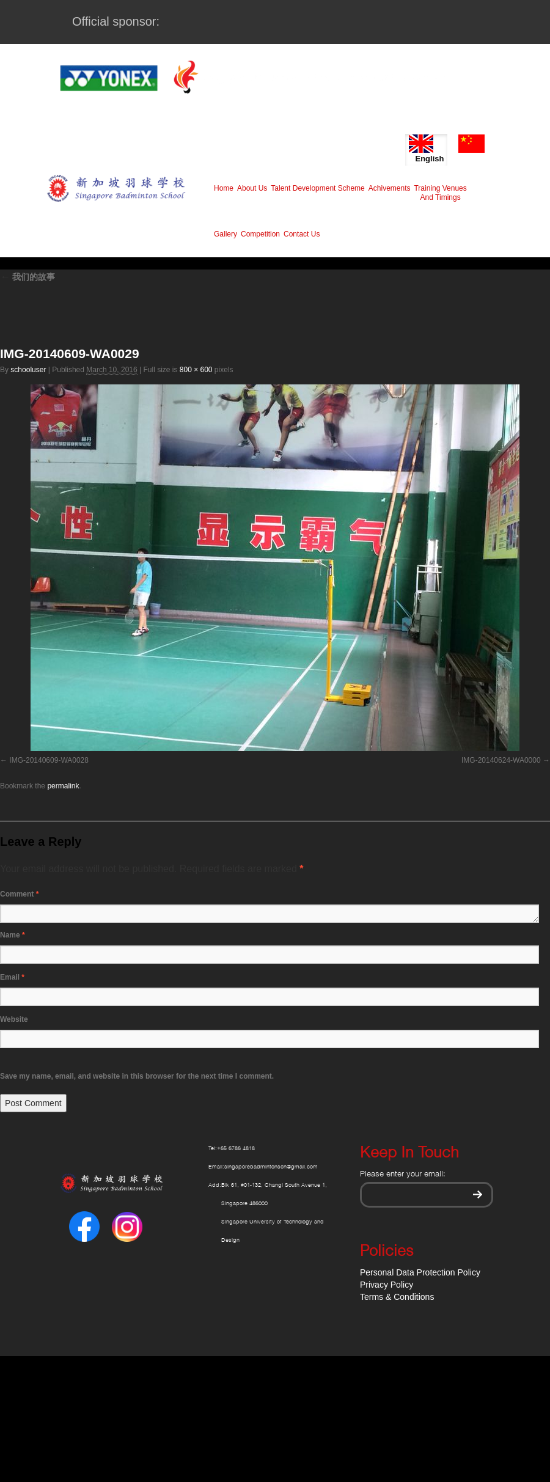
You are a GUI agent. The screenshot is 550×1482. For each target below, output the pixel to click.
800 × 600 (196, 369)
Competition (260, 234)
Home (223, 188)
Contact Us (302, 234)
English (426, 148)
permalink (63, 786)
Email (12, 977)
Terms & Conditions (397, 1297)
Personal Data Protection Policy (420, 1272)
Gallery (225, 234)
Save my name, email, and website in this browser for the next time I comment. (137, 1076)
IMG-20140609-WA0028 (49, 760)
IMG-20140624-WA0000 (501, 760)
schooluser (28, 369)
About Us (252, 188)
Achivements (390, 188)
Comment (19, 894)
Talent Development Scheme (317, 188)
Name (12, 935)
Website (14, 1019)
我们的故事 (27, 277)
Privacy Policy (386, 1284)
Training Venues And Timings (440, 193)
